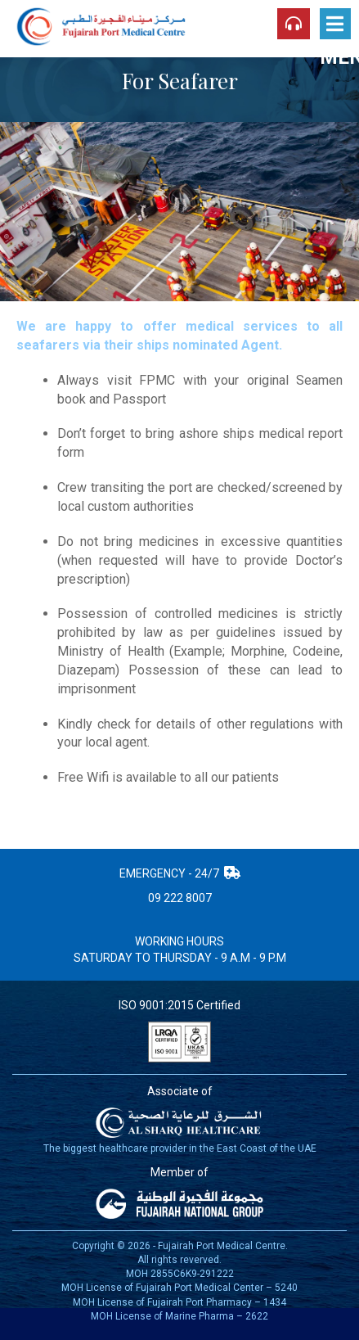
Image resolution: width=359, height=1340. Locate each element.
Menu (335, 26)
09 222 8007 (180, 898)
